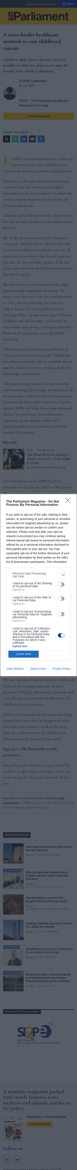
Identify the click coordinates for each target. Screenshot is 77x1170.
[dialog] (38, 585)
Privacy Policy (61, 668)
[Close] (69, 502)
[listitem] (38, 575)
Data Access (38, 668)
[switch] (61, 584)
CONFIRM (23, 654)
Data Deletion (15, 668)
